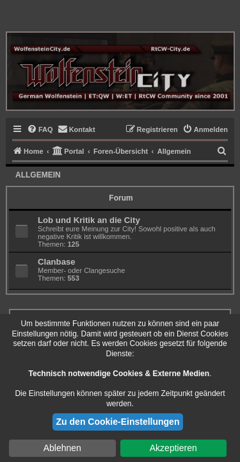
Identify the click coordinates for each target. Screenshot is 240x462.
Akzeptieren (173, 448)
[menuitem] (40, 129)
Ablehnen (62, 448)
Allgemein (38, 174)
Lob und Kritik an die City (89, 220)
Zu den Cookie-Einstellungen (118, 422)
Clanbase (57, 262)
